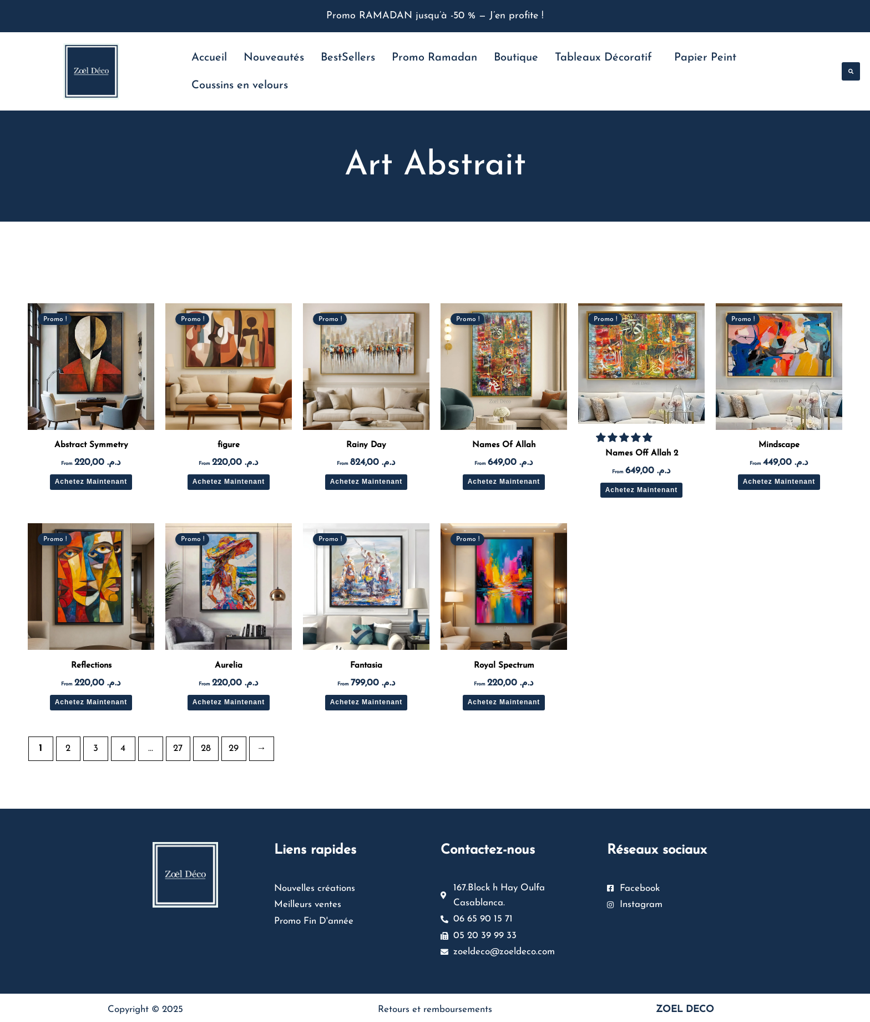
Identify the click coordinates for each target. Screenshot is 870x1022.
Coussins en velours (239, 85)
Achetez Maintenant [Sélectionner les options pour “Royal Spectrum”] (504, 702)
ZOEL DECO (685, 1006)
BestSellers (348, 57)
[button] (851, 71)
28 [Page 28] (206, 748)
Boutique (516, 57)
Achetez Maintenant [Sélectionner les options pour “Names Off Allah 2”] (641, 490)
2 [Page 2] (67, 748)
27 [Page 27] (178, 748)
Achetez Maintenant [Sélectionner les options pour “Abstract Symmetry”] (91, 481)
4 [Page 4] (122, 748)
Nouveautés (274, 57)
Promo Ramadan (434, 57)
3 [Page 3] (95, 748)
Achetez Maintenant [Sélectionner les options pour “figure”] (229, 481)
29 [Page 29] (234, 748)
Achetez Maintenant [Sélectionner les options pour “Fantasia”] (366, 702)
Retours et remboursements (435, 1006)
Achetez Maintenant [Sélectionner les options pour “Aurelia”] (229, 702)
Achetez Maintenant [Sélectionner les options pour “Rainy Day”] (366, 481)
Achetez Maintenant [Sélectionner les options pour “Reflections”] (91, 702)
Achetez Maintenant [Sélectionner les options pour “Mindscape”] (779, 481)
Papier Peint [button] (705, 57)
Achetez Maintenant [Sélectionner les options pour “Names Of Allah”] (504, 481)
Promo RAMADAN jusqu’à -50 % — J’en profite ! (435, 16)
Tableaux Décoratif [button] (603, 57)
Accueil (209, 57)
